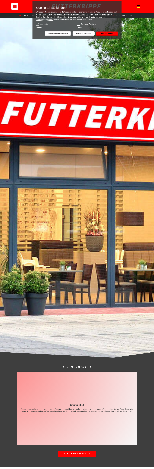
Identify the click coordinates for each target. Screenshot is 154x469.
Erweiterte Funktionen (89, 24)
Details (39, 28)
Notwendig (42, 24)
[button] (14, 6)
